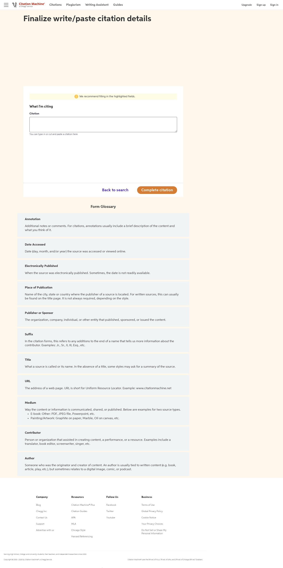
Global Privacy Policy (152, 511)
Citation (34, 113)
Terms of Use (148, 505)
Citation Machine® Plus (83, 505)
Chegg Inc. (41, 511)
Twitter (110, 511)
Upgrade (247, 5)
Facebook (111, 505)
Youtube (110, 518)
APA (73, 518)
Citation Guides (79, 511)
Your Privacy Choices (152, 524)
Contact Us (41, 518)
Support (40, 524)
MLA (73, 524)
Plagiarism (73, 4)
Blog (38, 505)
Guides (118, 4)
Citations (55, 4)
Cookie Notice (149, 518)
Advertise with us (45, 530)
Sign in (274, 5)
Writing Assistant (97, 4)
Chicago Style (78, 530)
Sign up (261, 5)
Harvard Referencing (82, 537)
